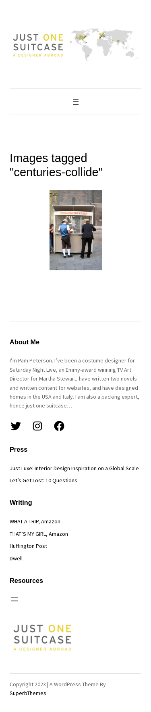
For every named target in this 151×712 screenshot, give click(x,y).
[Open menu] (76, 102)
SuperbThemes (28, 693)
